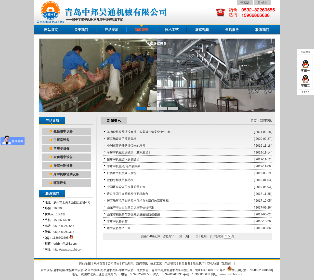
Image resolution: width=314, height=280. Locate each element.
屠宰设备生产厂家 (119, 228)
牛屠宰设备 (61, 140)
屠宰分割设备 (63, 166)
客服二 (305, 83)
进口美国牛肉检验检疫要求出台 (127, 194)
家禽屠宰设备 (63, 157)
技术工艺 (172, 30)
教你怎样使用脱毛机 (120, 180)
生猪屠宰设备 (63, 131)
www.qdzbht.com (231, 274)
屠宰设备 (46, 270)
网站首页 (51, 30)
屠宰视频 (202, 30)
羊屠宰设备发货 (117, 221)
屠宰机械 (59, 270)
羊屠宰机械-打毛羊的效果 (123, 166)
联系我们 (262, 30)
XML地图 (213, 263)
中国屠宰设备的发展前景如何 (126, 187)
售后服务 (232, 30)
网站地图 (85, 263)
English (262, 2)
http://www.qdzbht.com (68, 249)
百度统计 (227, 263)
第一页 (183, 236)
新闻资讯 (141, 30)
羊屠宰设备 (61, 148)
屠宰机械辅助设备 (66, 174)
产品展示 (111, 30)
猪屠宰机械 (92, 270)
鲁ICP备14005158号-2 (210, 270)
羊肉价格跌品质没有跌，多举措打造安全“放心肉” (139, 132)
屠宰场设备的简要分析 (121, 138)
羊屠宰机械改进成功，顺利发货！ (129, 152)
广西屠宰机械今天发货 (121, 173)
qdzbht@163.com (65, 243)
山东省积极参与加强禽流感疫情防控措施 (133, 214)
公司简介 (113, 263)
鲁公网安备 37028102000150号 (253, 270)
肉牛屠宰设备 (109, 270)
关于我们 (81, 30)
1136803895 (62, 237)
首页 (254, 120)
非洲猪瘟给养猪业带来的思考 (126, 145)
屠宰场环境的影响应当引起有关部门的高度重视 (138, 200)
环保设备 (59, 183)
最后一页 (207, 236)
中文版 (244, 2)
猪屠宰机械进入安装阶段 (123, 159)
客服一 (305, 68)
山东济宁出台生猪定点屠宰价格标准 (130, 207)
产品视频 (170, 263)
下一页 (194, 236)
